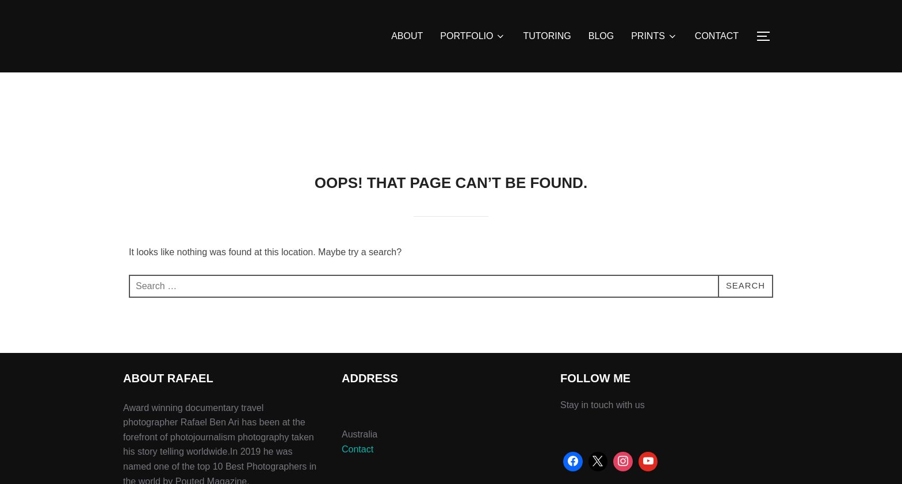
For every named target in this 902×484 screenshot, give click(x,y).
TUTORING (547, 36)
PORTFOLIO (473, 36)
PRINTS (654, 36)
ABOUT (407, 36)
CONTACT (717, 36)
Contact (357, 449)
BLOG (601, 36)
